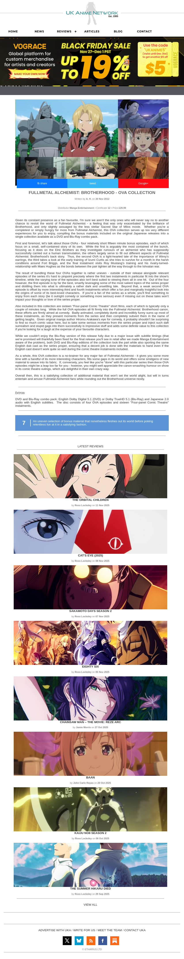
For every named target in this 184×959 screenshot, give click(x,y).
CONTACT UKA (135, 930)
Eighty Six (90, 666)
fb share (42, 183)
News (39, 31)
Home (13, 31)
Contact (144, 31)
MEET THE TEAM (110, 930)
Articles (92, 31)
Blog (118, 31)
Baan (90, 777)
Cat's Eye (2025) (90, 555)
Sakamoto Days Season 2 (90, 611)
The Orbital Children (90, 500)
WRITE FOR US (84, 930)
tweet (93, 183)
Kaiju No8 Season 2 (90, 833)
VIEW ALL (90, 904)
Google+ (143, 183)
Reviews (64, 31)
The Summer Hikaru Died (90, 888)
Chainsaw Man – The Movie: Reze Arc (90, 722)
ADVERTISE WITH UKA (54, 930)
